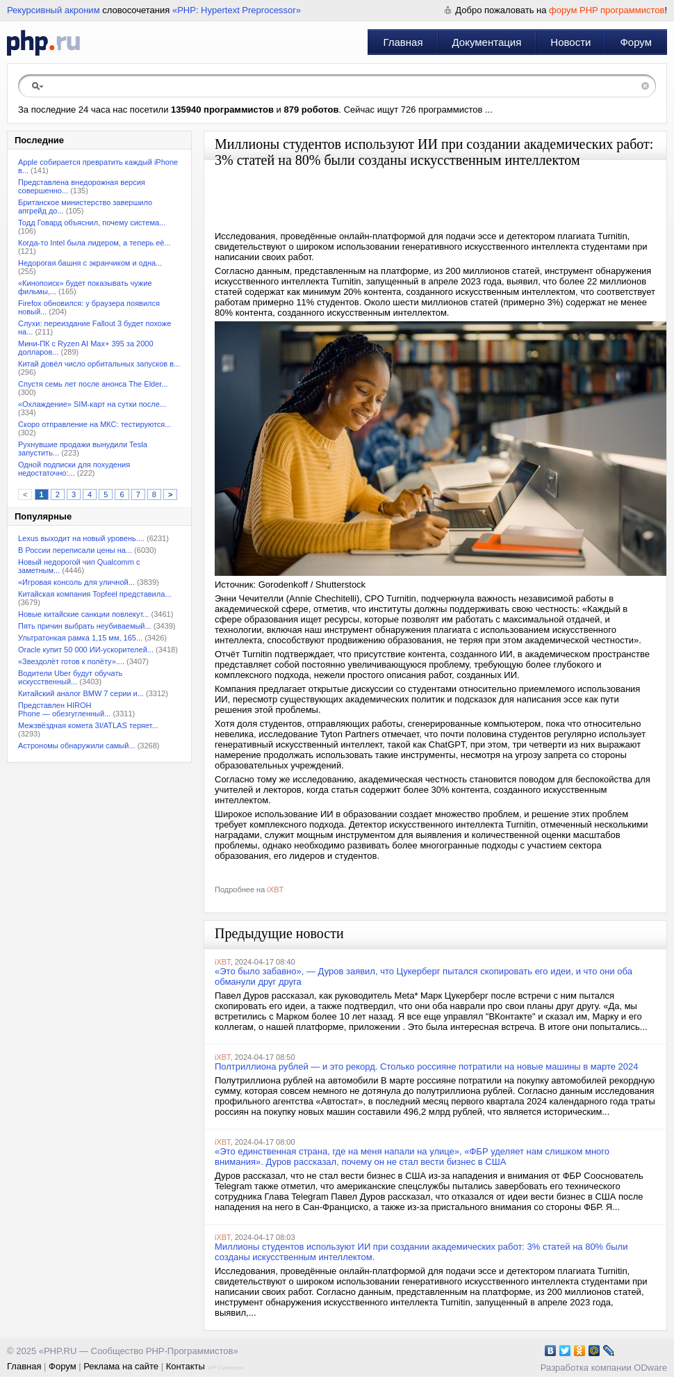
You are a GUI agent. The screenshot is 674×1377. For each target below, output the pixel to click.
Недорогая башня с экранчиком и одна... (90, 263)
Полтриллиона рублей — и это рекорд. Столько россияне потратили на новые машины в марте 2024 (427, 1066)
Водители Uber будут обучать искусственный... (70, 677)
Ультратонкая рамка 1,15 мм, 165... (80, 638)
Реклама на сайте (120, 1366)
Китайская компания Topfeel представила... (94, 594)
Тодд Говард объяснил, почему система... (91, 222)
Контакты (185, 1366)
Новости (570, 42)
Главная (402, 42)
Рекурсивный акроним (53, 10)
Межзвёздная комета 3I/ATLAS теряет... (88, 725)
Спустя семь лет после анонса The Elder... (93, 384)
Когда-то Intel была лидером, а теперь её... (94, 243)
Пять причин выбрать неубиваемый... (84, 626)
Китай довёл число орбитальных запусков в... (99, 364)
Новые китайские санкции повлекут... (83, 614)
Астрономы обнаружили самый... (76, 745)
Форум (636, 42)
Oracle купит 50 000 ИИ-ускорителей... (86, 649)
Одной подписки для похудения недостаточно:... (74, 468)
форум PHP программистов (606, 10)
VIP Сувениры (225, 1367)
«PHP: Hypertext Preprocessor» (236, 10)
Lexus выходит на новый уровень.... (81, 538)
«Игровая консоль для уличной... (76, 582)
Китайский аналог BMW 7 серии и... (81, 693)
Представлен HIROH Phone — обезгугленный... (64, 709)
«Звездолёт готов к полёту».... (71, 661)
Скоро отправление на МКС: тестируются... (94, 424)
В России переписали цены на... (75, 550)
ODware (650, 1367)
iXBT (275, 889)
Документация (487, 42)
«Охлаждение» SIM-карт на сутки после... (92, 404)
